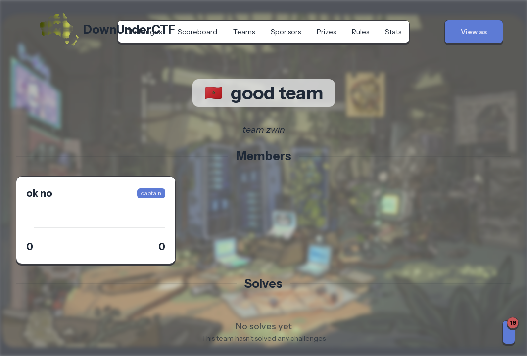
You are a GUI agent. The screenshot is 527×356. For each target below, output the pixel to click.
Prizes (326, 31)
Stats (393, 31)
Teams (244, 31)
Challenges (144, 31)
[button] (473, 32)
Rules (360, 31)
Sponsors (286, 31)
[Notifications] (508, 332)
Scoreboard (197, 31)
